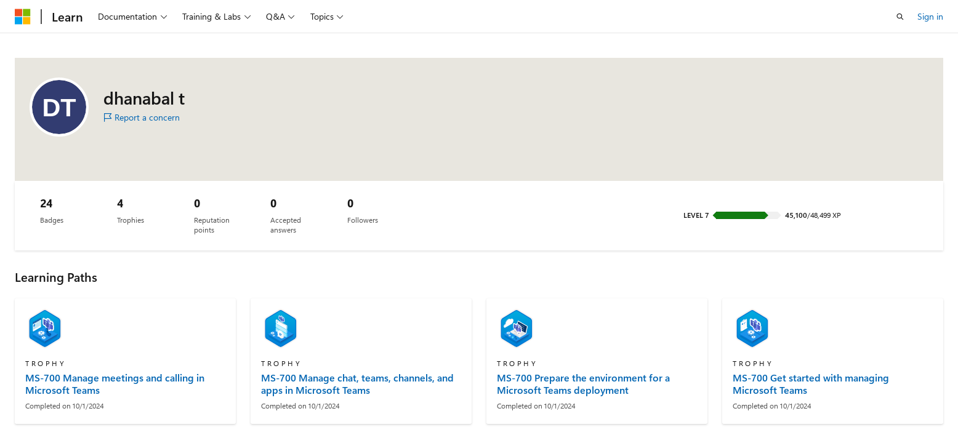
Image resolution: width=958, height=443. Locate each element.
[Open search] (900, 17)
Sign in (930, 16)
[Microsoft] (23, 17)
